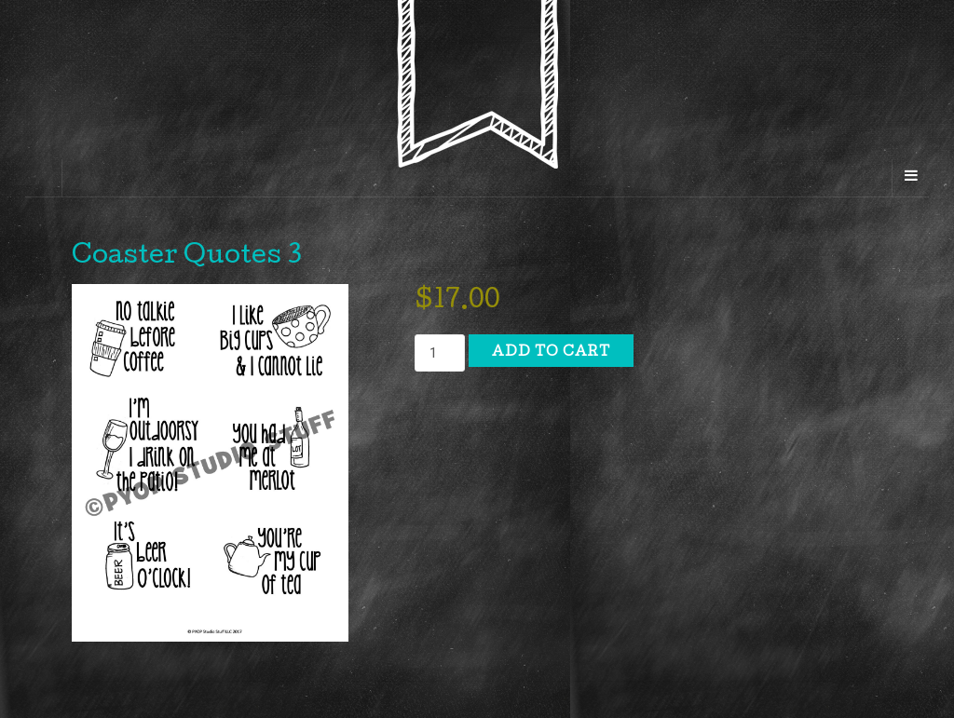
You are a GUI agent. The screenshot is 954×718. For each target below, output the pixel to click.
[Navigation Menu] (910, 177)
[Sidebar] (43, 177)
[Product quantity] (440, 353)
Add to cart (551, 352)
